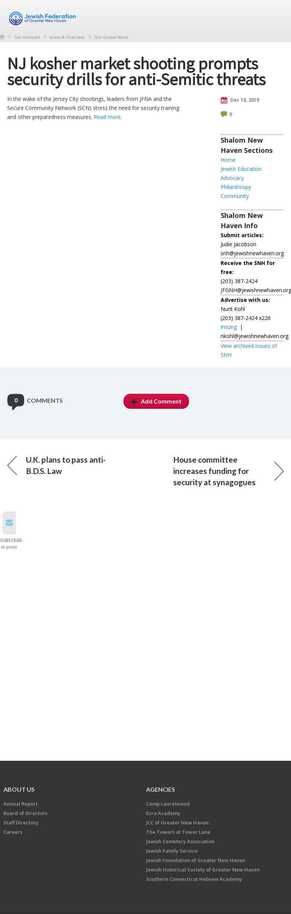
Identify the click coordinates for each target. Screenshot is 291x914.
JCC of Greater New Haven (177, 822)
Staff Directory (20, 822)
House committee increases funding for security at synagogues (228, 471)
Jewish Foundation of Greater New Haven (195, 860)
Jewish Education (241, 168)
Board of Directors (25, 813)
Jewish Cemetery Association (180, 841)
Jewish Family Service (172, 850)
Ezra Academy (163, 813)
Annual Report (20, 803)
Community (235, 196)
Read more (107, 116)
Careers (12, 832)
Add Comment (156, 401)
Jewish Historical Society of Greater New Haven (203, 869)
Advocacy (232, 177)
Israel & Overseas (67, 37)
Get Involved (27, 37)
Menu (275, 16)
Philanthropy (236, 186)
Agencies (160, 789)
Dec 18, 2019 (240, 100)
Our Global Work (111, 37)
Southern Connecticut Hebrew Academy (194, 879)
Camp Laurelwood (168, 803)
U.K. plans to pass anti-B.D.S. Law (56, 465)
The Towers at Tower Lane (178, 832)
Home (228, 159)
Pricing (229, 327)
